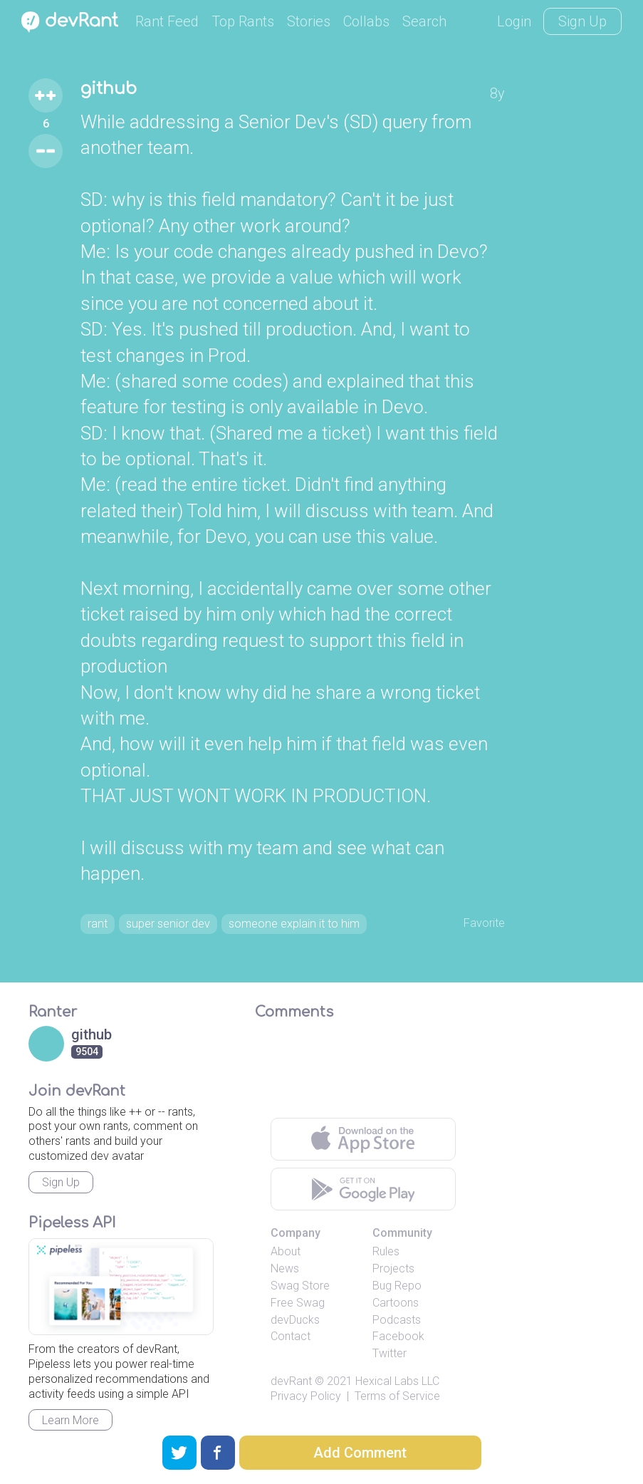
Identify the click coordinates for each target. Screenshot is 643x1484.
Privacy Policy (306, 1427)
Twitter (389, 1385)
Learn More (70, 1451)
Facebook (398, 1368)
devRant (291, 1412)
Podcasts (396, 1351)
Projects (393, 1300)
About (285, 1283)
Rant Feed (167, 21)
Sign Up (582, 21)
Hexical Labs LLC (397, 1412)
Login (514, 21)
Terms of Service (397, 1427)
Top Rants (242, 21)
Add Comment (360, 1452)
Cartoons (395, 1334)
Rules (385, 1283)
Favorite (479, 924)
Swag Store (300, 1317)
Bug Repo (397, 1317)
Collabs (366, 21)
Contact (290, 1368)
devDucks (295, 1351)
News (285, 1300)
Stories (308, 21)
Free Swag (298, 1334)
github (115, 91)
